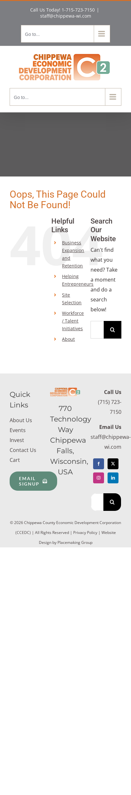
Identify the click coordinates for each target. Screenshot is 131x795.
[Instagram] (98, 477)
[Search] (112, 330)
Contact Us (23, 450)
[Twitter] (113, 463)
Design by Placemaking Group (65, 542)
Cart (15, 459)
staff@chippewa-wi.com (65, 16)
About (68, 339)
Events (18, 430)
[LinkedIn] (113, 477)
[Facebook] (98, 463)
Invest (17, 440)
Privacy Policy (85, 532)
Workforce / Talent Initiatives (73, 321)
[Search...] (97, 330)
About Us (21, 420)
